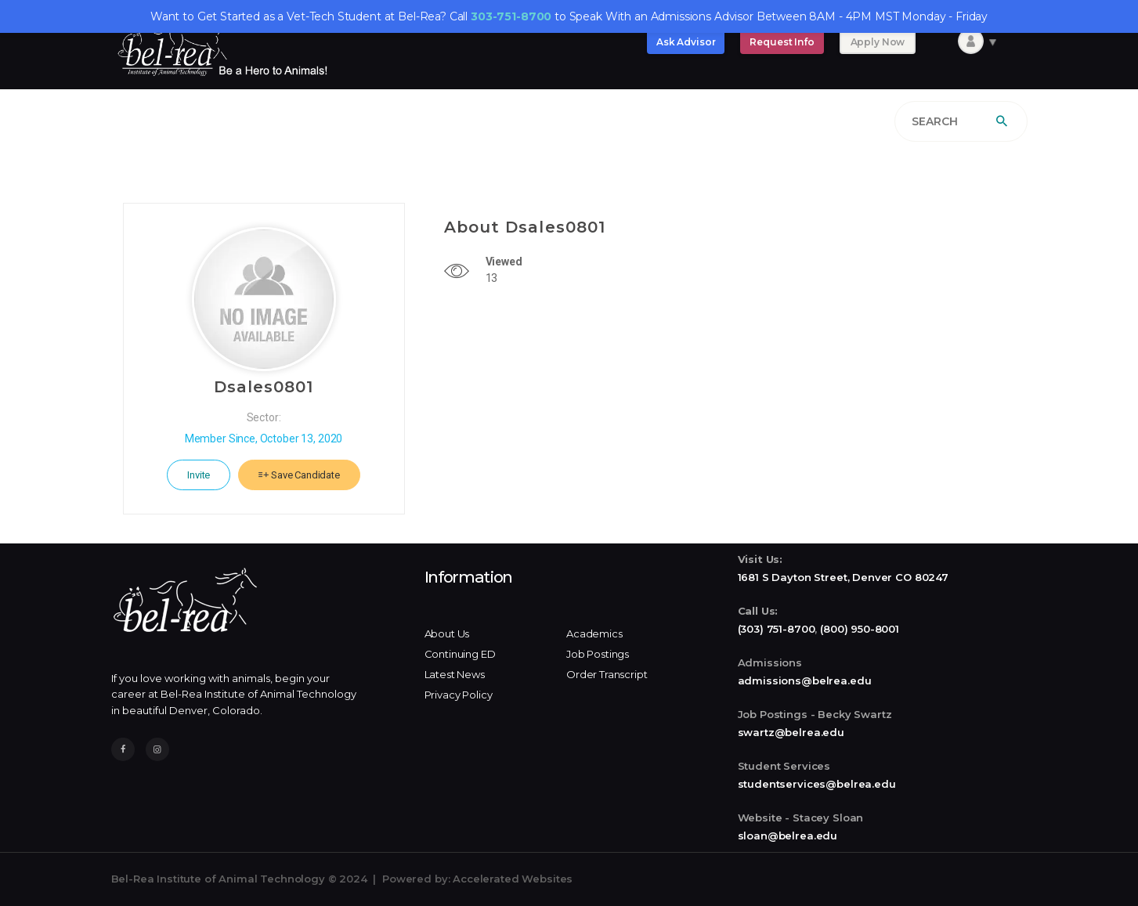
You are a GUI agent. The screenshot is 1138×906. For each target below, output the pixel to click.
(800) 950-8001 (859, 629)
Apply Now (878, 42)
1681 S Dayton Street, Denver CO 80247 (843, 577)
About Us (447, 633)
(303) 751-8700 (776, 629)
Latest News (454, 674)
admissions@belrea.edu (805, 680)
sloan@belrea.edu (788, 835)
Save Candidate (299, 475)
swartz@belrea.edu (791, 732)
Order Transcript (607, 674)
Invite (198, 475)
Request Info (782, 42)
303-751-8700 (511, 16)
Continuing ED (460, 654)
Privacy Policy (458, 694)
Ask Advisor (685, 42)
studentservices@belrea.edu (817, 784)
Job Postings (597, 654)
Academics (594, 633)
